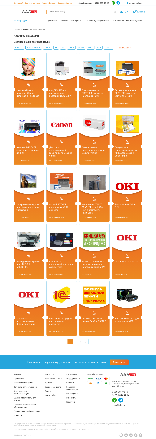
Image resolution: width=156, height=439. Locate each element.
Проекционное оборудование (27, 411)
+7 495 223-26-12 (120, 394)
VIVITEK (109, 48)
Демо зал (52, 3)
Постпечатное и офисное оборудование (25, 405)
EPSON (81, 48)
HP (56, 48)
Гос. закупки (72, 394)
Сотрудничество (73, 378)
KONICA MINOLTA (33, 48)
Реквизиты (71, 398)
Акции (44, 3)
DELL (99, 48)
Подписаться (119, 362)
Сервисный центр (65, 3)
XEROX (71, 48)
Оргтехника (19, 378)
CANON (47, 48)
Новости (70, 383)
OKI (63, 48)
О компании (71, 374)
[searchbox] (82, 11)
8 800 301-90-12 (102, 3)
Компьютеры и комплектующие (21, 392)
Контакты (49, 374)
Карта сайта (50, 395)
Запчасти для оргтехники (25, 387)
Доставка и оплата (32, 3)
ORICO (90, 48)
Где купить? (18, 3)
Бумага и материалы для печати (25, 399)
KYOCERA (19, 48)
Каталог (17, 374)
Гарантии (70, 402)
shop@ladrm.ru (85, 3)
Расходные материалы (24, 383)
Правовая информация (72, 388)
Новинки (18, 415)
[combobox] (82, 12)
